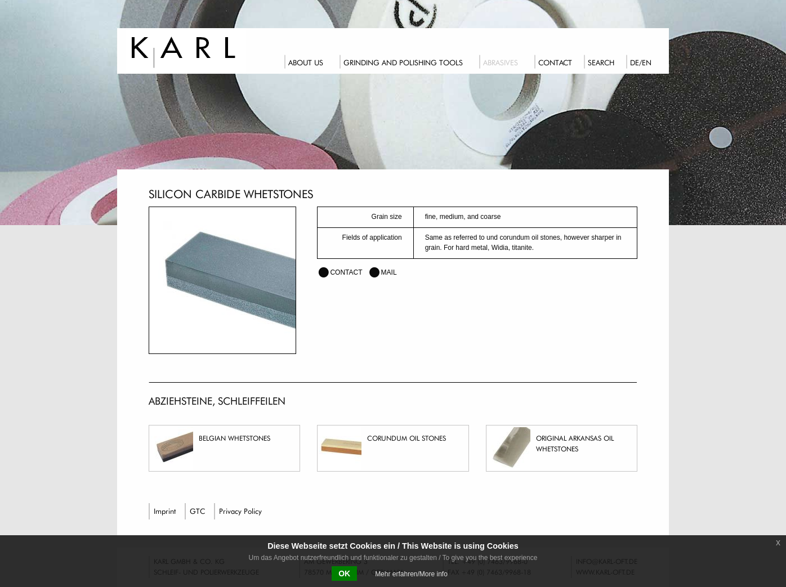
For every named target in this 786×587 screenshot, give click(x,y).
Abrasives (500, 62)
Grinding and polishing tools (403, 62)
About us (305, 62)
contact (346, 272)
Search (601, 62)
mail (389, 272)
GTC (197, 511)
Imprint (165, 511)
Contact (555, 62)
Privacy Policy (240, 511)
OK (344, 573)
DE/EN (640, 62)
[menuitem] (309, 61)
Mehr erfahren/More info (411, 574)
